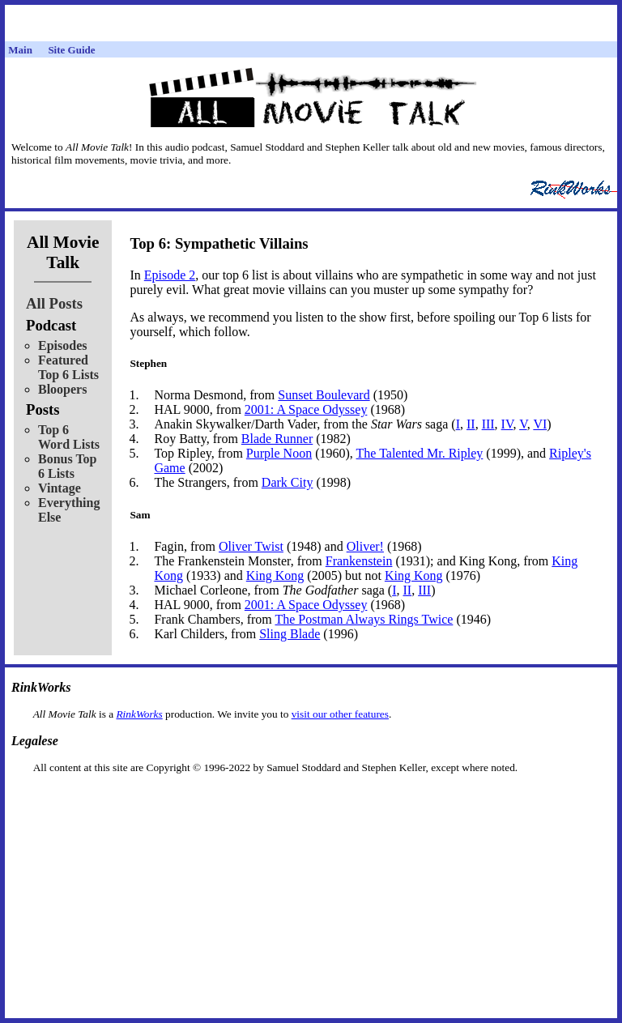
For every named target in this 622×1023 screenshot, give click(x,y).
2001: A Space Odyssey (306, 409)
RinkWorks (139, 714)
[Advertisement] (311, 800)
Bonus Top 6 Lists (67, 466)
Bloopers (62, 389)
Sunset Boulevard (323, 395)
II (470, 424)
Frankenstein (359, 561)
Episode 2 (170, 275)
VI (540, 424)
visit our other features (340, 714)
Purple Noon (279, 453)
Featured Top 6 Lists (68, 367)
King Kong (275, 575)
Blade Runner (277, 438)
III (488, 424)
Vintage (59, 488)
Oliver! (365, 546)
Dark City (287, 482)
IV (507, 424)
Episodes (62, 345)
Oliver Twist (251, 546)
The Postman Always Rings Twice (364, 619)
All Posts (54, 303)
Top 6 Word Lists (69, 437)
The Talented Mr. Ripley (420, 453)
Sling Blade (289, 634)
